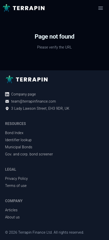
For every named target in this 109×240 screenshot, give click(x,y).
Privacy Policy (16, 179)
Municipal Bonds (18, 147)
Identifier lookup (18, 140)
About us (12, 217)
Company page (20, 94)
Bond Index (14, 133)
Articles (11, 210)
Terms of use (16, 186)
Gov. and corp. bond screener (29, 154)
